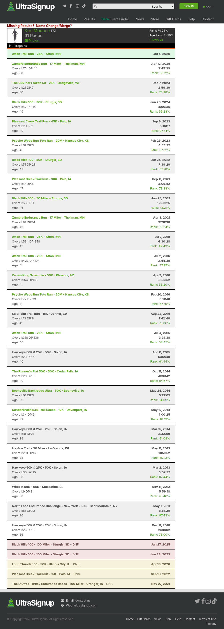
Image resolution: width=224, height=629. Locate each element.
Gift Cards (173, 19)
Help (191, 19)
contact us (82, 600)
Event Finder (115, 19)
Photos (32, 40)
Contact (208, 19)
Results (89, 19)
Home (72, 19)
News (140, 19)
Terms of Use (207, 619)
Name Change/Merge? (54, 26)
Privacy (211, 623)
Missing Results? (20, 26)
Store (155, 19)
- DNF (45, 544)
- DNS (45, 564)
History (156, 40)
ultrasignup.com (85, 605)
